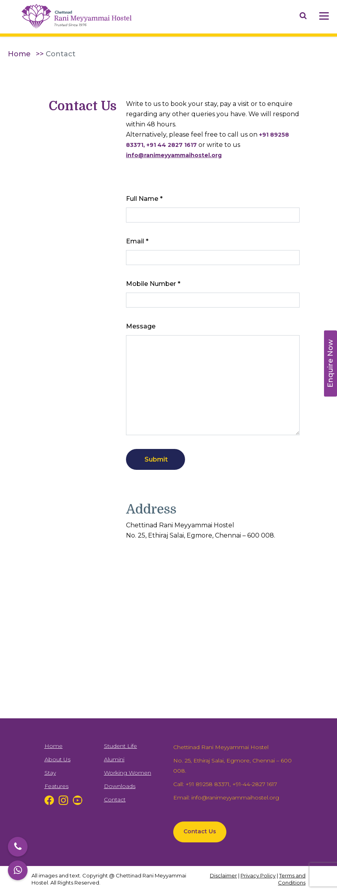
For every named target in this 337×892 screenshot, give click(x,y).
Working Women (127, 772)
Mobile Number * (153, 283)
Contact (115, 799)
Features (56, 786)
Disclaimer (223, 875)
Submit (156, 459)
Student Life (120, 745)
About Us (57, 759)
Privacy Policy (258, 875)
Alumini (114, 759)
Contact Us (199, 831)
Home (19, 54)
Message (141, 326)
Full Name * (144, 198)
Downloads (119, 786)
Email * (137, 241)
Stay (50, 772)
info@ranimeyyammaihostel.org (235, 797)
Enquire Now (330, 363)
